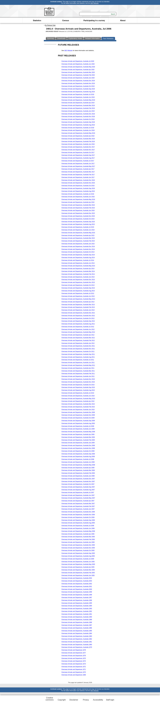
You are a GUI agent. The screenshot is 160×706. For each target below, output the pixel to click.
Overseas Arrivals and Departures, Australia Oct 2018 (77, 119)
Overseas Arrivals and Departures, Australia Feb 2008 (78, 473)
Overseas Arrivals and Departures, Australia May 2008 (78, 465)
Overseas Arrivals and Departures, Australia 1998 (76, 595)
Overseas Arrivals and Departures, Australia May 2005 (78, 564)
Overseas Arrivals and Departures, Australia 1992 (76, 611)
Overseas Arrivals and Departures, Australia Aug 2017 (78, 158)
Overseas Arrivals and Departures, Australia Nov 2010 (78, 382)
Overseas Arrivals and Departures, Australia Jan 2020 (77, 78)
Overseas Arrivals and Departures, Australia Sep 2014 (78, 255)
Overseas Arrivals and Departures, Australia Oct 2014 (77, 252)
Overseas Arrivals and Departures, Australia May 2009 (78, 431)
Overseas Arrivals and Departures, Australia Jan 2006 (77, 542)
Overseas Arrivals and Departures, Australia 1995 (76, 603)
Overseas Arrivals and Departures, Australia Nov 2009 (78, 415)
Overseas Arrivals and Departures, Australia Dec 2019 (78, 80)
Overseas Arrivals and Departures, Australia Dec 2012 (78, 313)
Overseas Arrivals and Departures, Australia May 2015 (78, 232)
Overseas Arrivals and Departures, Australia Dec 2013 (78, 279)
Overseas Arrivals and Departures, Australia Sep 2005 (78, 553)
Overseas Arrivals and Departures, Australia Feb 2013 (78, 307)
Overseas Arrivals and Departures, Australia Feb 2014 (78, 274)
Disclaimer (73, 700)
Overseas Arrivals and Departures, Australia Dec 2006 (78, 512)
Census (65, 20)
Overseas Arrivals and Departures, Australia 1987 (76, 625)
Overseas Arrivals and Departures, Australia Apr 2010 (77, 401)
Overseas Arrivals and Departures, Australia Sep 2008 (78, 454)
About (122, 20)
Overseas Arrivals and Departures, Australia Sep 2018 (78, 122)
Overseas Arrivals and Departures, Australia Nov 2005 (78, 548)
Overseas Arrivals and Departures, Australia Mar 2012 (78, 337)
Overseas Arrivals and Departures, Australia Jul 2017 (77, 161)
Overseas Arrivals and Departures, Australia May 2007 (78, 498)
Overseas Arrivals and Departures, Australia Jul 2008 (77, 459)
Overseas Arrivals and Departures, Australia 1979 (76, 647)
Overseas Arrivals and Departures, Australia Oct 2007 (77, 484)
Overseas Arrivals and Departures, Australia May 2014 (78, 266)
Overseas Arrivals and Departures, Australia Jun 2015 (77, 230)
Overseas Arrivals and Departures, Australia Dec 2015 (78, 213)
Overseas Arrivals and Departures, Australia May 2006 (78, 531)
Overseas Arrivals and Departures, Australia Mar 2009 (78, 437)
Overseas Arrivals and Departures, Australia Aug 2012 (78, 324)
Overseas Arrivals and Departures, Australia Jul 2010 (77, 393)
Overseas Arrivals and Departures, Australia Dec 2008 (78, 445)
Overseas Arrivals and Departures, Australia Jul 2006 (77, 525)
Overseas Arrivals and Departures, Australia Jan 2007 (77, 509)
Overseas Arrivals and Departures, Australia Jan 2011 (77, 376)
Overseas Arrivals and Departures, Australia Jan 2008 (77, 476)
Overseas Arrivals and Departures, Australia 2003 (76, 581)
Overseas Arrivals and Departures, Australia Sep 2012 (78, 321)
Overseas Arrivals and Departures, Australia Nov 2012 (78, 315)
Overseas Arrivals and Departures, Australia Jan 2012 (77, 343)
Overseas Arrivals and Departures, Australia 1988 (76, 622)
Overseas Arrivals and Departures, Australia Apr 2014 (77, 268)
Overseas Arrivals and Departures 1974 (73, 661)
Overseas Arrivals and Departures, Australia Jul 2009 (77, 426)
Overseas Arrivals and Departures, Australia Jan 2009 (77, 442)
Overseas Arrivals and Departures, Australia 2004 (76, 578)
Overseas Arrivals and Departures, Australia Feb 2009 (78, 440)
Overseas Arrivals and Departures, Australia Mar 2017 (78, 172)
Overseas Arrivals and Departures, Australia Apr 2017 (77, 169)
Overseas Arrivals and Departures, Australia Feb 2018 (78, 141)
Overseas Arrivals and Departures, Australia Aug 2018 (78, 125)
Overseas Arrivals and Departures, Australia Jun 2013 (77, 296)
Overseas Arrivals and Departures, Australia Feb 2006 (78, 539)
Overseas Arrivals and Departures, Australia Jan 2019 (77, 111)
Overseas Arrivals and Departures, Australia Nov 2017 (78, 150)
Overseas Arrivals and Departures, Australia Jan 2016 (77, 210)
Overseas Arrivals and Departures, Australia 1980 (76, 644)
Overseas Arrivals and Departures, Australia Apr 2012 (77, 335)
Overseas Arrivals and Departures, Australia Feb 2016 (78, 208)
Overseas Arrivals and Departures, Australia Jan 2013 (77, 310)
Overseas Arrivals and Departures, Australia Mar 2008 (78, 470)
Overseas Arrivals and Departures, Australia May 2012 (78, 332)
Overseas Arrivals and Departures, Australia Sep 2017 (78, 155)
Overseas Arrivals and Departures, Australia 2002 (76, 584)
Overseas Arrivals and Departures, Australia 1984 (76, 633)
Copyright (62, 700)
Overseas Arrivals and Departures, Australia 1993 (76, 608)
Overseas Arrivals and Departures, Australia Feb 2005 (78, 572)
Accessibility (98, 700)
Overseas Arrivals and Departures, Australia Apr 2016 (77, 202)
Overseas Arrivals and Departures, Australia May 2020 (78, 67)
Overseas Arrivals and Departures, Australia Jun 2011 (77, 362)
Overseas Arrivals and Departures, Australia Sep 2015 (78, 221)
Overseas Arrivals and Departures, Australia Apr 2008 (77, 467)
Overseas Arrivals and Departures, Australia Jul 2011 (77, 360)
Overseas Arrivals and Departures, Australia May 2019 (78, 100)
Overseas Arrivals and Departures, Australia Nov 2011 (78, 349)
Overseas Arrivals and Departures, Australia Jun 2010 (77, 396)
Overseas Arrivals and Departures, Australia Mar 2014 (78, 271)
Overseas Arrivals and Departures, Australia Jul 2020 (77, 61)
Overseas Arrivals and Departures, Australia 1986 (76, 628)
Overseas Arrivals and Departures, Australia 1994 (76, 606)
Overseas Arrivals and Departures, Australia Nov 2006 (78, 514)
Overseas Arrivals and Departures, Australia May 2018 (78, 133)
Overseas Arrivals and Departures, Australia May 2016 (78, 199)
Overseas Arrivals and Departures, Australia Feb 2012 (78, 340)
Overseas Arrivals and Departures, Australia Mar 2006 (78, 536)
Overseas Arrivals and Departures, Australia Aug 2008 (78, 456)
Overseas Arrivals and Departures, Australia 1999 (76, 592)
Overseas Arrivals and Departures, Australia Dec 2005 (78, 545)
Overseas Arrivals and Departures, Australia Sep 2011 (78, 354)
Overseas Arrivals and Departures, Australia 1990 (76, 617)
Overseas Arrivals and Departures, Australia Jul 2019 (77, 94)
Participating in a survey (94, 20)
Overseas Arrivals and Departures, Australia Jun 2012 (77, 329)
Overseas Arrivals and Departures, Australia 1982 (76, 639)
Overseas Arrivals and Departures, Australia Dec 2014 (78, 246)
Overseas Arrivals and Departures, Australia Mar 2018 (78, 139)
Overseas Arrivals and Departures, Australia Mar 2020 (78, 72)
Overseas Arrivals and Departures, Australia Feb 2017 (78, 174)
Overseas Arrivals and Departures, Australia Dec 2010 (78, 379)
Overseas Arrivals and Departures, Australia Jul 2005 (77, 559)
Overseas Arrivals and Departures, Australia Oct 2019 (77, 86)
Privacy (86, 700)
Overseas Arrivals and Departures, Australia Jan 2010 (77, 409)
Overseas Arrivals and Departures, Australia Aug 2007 (78, 490)
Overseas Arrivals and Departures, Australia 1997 (76, 597)
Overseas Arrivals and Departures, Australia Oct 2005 (77, 550)
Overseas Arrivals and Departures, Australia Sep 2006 (78, 520)
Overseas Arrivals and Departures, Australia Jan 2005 (77, 575)
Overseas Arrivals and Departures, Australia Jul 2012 (77, 326)
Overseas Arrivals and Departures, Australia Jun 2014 (77, 263)
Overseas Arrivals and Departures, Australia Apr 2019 (77, 102)
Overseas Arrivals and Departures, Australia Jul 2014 (77, 260)
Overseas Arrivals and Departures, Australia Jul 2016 (77, 194)
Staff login (110, 700)
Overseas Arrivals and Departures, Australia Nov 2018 (78, 116)
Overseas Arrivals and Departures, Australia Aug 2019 (78, 91)
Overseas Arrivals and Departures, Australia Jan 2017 (77, 177)
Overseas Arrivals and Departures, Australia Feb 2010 (78, 407)
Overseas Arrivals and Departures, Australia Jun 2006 (77, 528)
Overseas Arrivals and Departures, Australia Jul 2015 (77, 227)
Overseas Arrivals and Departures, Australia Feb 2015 (78, 241)
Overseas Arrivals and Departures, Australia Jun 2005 (77, 561)
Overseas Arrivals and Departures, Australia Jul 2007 (77, 492)
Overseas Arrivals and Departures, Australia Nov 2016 (78, 183)
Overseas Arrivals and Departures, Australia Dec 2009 (78, 412)
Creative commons (50, 699)
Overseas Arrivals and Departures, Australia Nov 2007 (78, 481)
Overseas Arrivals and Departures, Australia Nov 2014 (78, 249)
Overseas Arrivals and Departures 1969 (73, 675)
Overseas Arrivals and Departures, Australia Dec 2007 (78, 478)
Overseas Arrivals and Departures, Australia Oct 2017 (77, 152)
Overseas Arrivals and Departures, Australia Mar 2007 (78, 503)
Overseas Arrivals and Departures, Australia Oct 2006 (77, 517)
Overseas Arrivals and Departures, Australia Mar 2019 (78, 105)
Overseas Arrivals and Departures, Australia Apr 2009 (77, 434)
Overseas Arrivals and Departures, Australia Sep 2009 (78, 420)
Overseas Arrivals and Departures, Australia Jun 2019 (77, 97)
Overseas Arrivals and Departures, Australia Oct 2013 (77, 285)
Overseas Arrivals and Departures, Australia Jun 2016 (77, 196)
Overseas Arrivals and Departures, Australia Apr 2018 (77, 136)
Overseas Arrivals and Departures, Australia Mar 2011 (78, 371)
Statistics (37, 20)
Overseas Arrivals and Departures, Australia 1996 (76, 600)
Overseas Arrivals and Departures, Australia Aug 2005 (78, 556)
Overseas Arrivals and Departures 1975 (73, 658)
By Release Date (50, 25)
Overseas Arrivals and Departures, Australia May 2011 (78, 365)
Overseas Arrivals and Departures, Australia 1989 (76, 619)
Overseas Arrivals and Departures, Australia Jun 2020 (77, 64)
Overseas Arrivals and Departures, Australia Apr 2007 (77, 501)
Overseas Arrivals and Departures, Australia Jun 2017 (77, 163)
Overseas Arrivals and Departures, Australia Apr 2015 (77, 235)
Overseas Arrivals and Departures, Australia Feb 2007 (78, 506)
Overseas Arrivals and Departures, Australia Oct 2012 (77, 318)
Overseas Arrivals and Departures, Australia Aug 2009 (78, 423)
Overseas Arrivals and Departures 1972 (73, 666)
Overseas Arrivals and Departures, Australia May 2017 (78, 166)
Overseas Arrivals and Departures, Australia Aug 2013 (78, 291)
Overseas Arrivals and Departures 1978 (73, 650)
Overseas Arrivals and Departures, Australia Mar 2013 (78, 304)
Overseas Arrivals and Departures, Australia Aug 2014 (78, 257)
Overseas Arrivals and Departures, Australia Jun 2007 (77, 495)
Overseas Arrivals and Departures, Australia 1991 (76, 614)
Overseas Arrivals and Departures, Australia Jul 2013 (77, 293)
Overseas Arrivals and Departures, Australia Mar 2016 (78, 205)
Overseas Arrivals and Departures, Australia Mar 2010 (78, 404)
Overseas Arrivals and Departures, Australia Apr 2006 (77, 534)
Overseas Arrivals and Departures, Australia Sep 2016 (78, 188)
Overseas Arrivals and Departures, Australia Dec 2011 (78, 346)
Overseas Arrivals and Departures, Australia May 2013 (78, 299)
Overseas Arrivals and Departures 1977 (73, 653)
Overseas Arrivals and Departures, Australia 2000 (76, 589)
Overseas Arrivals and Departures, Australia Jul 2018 (77, 127)
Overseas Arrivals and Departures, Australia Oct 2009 (77, 418)
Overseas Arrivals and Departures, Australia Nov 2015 (78, 216)
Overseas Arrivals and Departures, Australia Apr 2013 (77, 302)
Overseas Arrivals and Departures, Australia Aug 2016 (78, 191)
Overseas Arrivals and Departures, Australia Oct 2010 (77, 385)
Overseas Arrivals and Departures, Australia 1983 (76, 636)
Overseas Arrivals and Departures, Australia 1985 (76, 631)
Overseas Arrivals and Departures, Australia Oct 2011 (77, 351)
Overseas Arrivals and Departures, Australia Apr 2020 (77, 69)
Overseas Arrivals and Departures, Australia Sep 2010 (78, 387)
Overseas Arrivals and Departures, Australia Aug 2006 (78, 523)
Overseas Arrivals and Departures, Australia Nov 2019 (78, 83)
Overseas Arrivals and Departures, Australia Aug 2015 (78, 224)
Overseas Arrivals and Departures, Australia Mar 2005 (78, 570)
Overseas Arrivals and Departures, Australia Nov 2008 (78, 448)
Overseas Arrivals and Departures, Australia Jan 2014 (77, 277)
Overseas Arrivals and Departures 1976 (73, 655)
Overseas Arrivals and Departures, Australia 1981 (76, 642)
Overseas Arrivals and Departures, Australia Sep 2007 (78, 487)
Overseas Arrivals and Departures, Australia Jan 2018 (77, 144)
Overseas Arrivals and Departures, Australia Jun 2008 (77, 462)
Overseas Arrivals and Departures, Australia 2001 (76, 586)
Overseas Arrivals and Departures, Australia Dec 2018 (78, 114)
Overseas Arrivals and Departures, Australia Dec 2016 (78, 180)
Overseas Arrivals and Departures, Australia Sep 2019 (78, 89)
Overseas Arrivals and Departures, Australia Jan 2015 (77, 244)
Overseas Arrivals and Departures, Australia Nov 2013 (78, 282)
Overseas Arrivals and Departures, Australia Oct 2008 (77, 451)
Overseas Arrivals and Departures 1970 (73, 672)
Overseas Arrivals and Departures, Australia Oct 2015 (77, 219)
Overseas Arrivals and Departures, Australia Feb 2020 (78, 75)
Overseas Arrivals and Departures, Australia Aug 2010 (78, 390)
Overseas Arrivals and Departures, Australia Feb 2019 (78, 108)
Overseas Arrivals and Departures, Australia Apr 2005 (77, 567)
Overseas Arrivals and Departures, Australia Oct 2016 (77, 185)
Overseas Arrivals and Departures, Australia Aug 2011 (78, 357)
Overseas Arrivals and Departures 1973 (73, 664)
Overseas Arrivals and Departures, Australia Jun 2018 (77, 130)
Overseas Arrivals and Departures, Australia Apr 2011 (77, 368)
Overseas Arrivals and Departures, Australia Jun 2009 (77, 429)
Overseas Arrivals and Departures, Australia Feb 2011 (78, 373)
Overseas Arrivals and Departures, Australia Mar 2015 (78, 238)
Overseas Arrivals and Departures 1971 (73, 669)
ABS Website (94, 3)
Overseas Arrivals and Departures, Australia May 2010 (78, 398)
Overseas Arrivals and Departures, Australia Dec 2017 (78, 147)
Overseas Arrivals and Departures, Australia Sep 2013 (78, 288)
